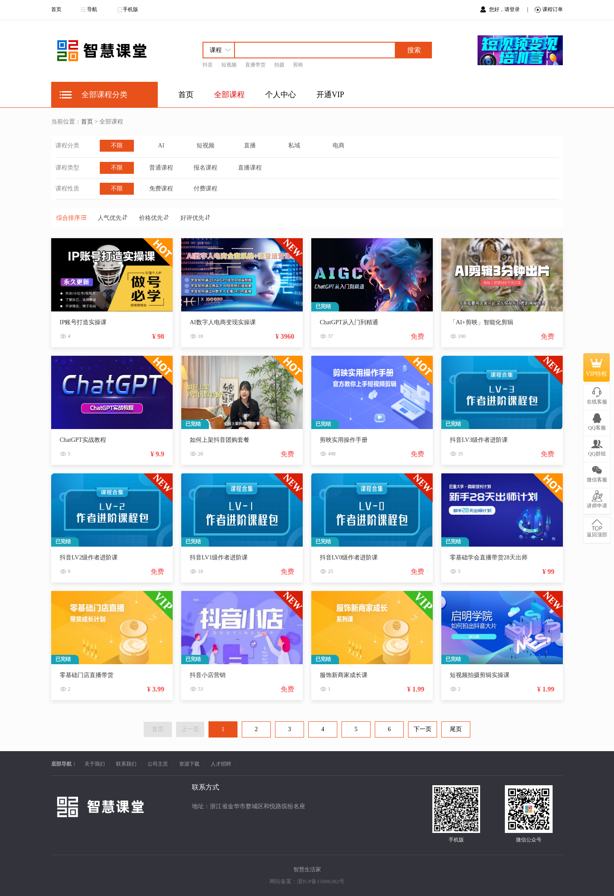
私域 (294, 145)
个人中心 (280, 94)
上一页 (190, 729)
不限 (117, 145)
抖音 (208, 65)
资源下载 (189, 764)
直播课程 (250, 167)
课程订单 (549, 9)
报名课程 (205, 167)
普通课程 (161, 167)
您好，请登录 (505, 9)
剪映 (298, 65)
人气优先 (113, 218)
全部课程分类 (104, 94)
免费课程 (161, 188)
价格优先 (154, 218)
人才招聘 (221, 764)
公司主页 (158, 764)
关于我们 (94, 764)
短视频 (229, 65)
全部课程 (229, 94)
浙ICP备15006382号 (321, 881)
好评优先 (195, 218)
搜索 (414, 50)
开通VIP (330, 94)
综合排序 (71, 218)
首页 (56, 9)
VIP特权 (597, 368)
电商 (339, 145)
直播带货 (255, 65)
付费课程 (205, 188)
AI (161, 145)
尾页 (456, 729)
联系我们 (126, 764)
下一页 (423, 729)
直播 (250, 145)
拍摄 (279, 65)
